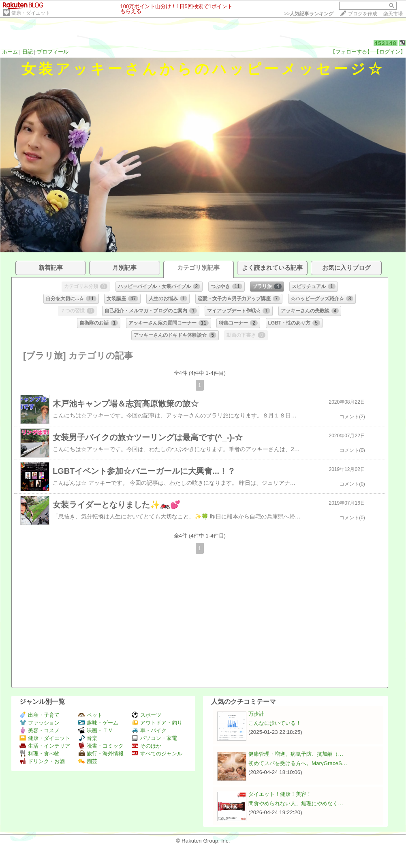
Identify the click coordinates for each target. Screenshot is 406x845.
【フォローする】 (351, 52)
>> (308, 14)
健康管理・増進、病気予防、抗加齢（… (295, 754)
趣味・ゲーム (98, 723)
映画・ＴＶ (95, 730)
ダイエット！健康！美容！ (280, 794)
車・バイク (149, 730)
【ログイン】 (390, 52)
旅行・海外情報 (101, 753)
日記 (27, 52)
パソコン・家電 (154, 738)
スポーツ (146, 715)
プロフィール (52, 52)
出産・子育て (39, 715)
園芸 (87, 761)
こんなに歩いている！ (274, 723)
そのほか (146, 746)
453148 (385, 43)
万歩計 (256, 714)
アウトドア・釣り (157, 723)
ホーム (10, 52)
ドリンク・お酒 (42, 761)
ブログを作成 (362, 14)
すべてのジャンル (157, 753)
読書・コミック (101, 746)
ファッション (39, 723)
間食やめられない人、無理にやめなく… (295, 803)
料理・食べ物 (39, 753)
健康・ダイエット (30, 13)
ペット (90, 715)
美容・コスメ (39, 730)
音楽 (87, 738)
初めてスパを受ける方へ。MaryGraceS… (297, 763)
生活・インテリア (44, 746)
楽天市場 (393, 14)
